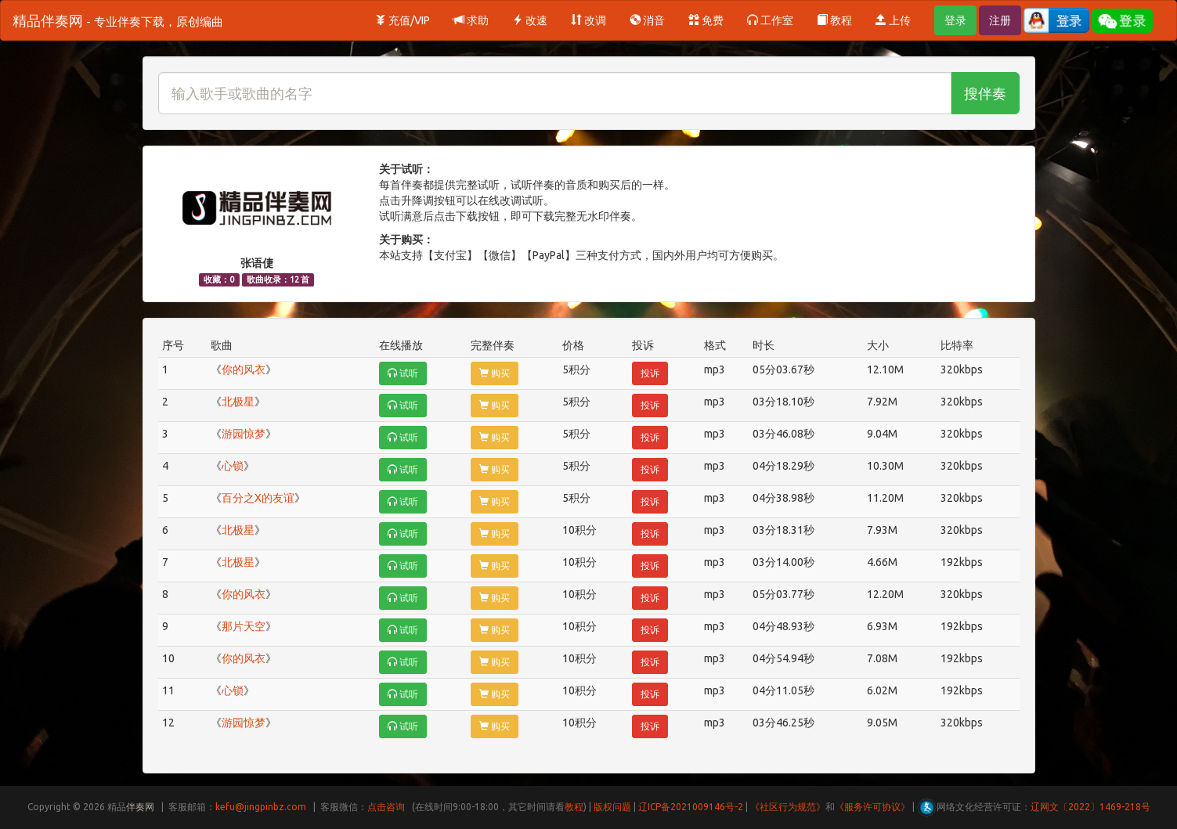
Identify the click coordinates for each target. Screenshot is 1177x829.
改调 (588, 20)
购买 (494, 373)
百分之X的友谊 (258, 498)
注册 (1000, 20)
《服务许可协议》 (872, 807)
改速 (529, 20)
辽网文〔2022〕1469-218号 (1090, 807)
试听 (403, 373)
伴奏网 (140, 807)
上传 (893, 20)
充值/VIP (402, 20)
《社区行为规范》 (787, 807)
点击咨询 (386, 807)
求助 (471, 20)
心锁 (233, 466)
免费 (706, 20)
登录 (955, 20)
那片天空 (243, 626)
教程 (834, 20)
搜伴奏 (985, 93)
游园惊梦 (243, 433)
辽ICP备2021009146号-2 (690, 807)
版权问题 (612, 807)
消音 (647, 20)
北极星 (238, 401)
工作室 (770, 20)
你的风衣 (243, 369)
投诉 (650, 373)
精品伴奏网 (118, 20)
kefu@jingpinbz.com (260, 807)
